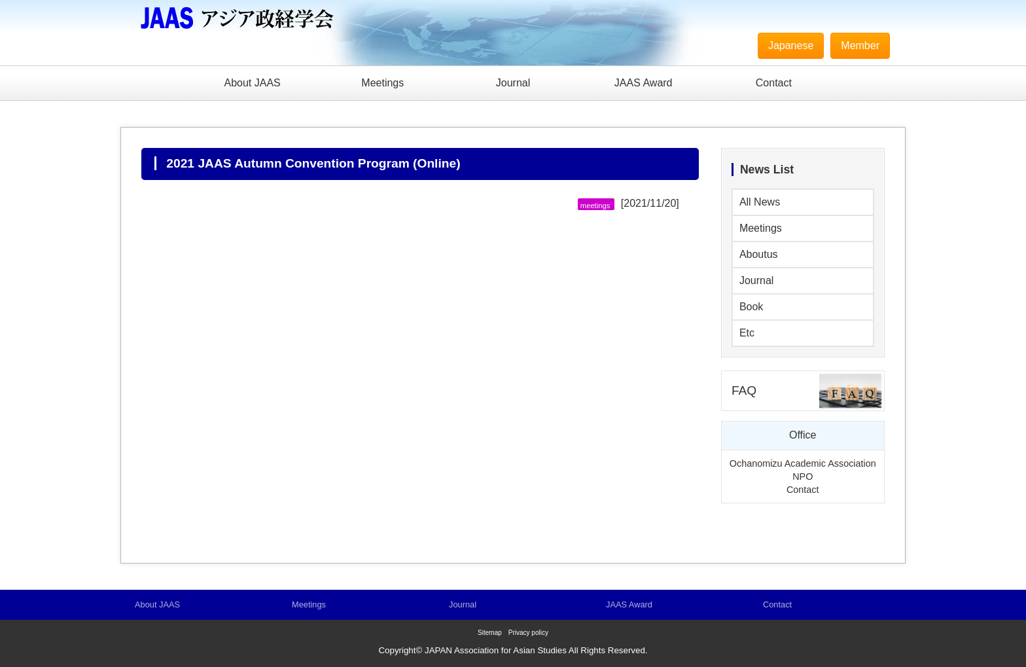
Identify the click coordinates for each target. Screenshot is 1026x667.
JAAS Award (643, 82)
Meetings (382, 82)
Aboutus (758, 254)
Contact (774, 82)
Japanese (790, 45)
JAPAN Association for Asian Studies (496, 650)
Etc (746, 332)
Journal (513, 82)
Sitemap (490, 632)
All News (759, 201)
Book (751, 306)
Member (860, 45)
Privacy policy (528, 632)
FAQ (744, 390)
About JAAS (252, 82)
